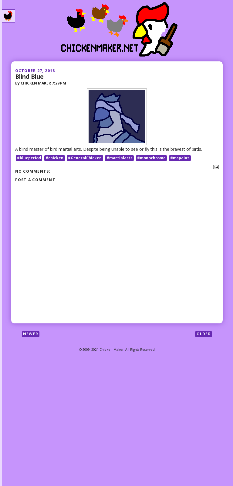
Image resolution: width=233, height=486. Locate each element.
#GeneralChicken (85, 157)
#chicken (54, 157)
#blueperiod (29, 157)
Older (204, 333)
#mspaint (179, 157)
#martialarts (119, 157)
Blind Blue (29, 76)
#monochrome (151, 157)
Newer (30, 333)
